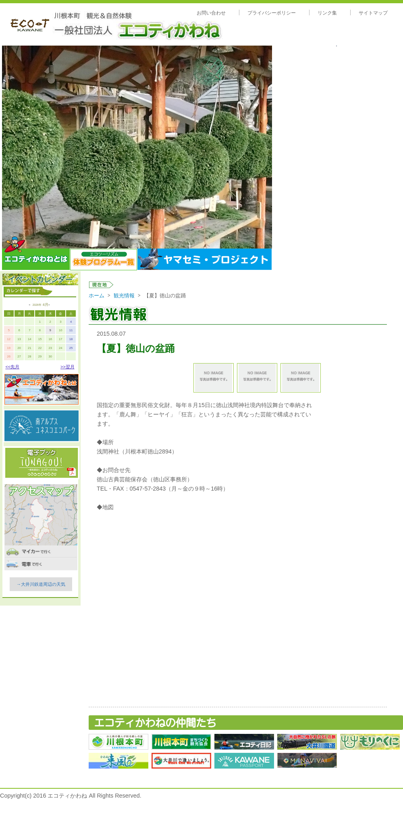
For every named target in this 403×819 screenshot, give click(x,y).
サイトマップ (373, 13)
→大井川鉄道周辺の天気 (41, 584)
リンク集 (327, 13)
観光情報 (124, 295)
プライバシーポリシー (271, 13)
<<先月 (12, 366)
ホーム (96, 295)
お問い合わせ (211, 13)
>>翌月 (67, 366)
